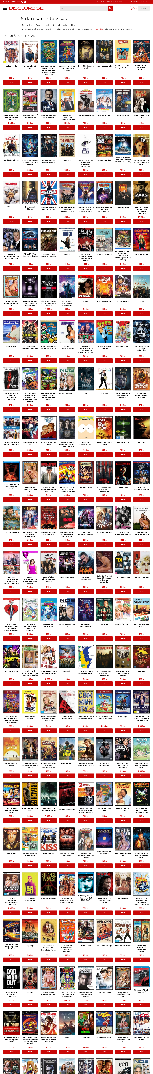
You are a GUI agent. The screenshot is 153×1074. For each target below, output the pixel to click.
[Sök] (110, 8)
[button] (5, 8)
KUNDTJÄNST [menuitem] (15, 2)
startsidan (99, 29)
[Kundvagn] (139, 8)
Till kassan (144, 8)
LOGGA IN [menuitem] (6, 2)
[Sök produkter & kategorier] (84, 8)
